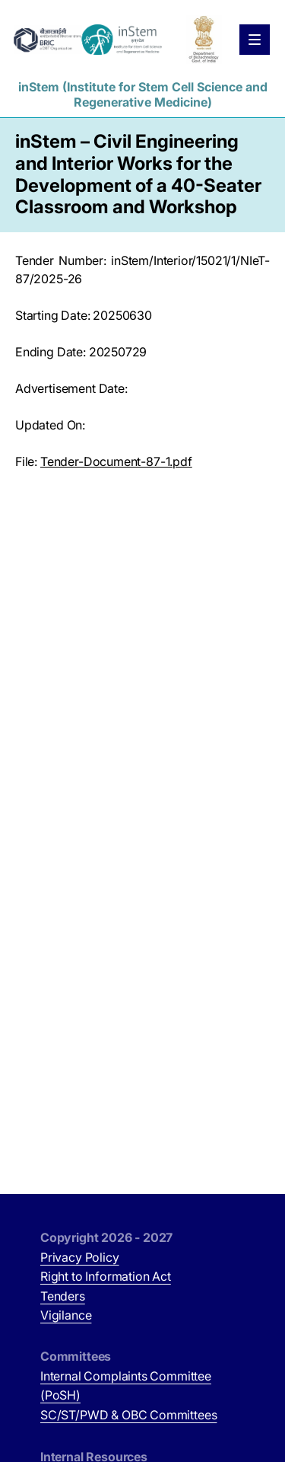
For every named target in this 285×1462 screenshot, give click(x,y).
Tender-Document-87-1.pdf (116, 461)
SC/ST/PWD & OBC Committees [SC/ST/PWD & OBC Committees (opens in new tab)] (128, 1414)
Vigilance (65, 1315)
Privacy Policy (79, 1257)
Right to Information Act (105, 1276)
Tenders (62, 1296)
